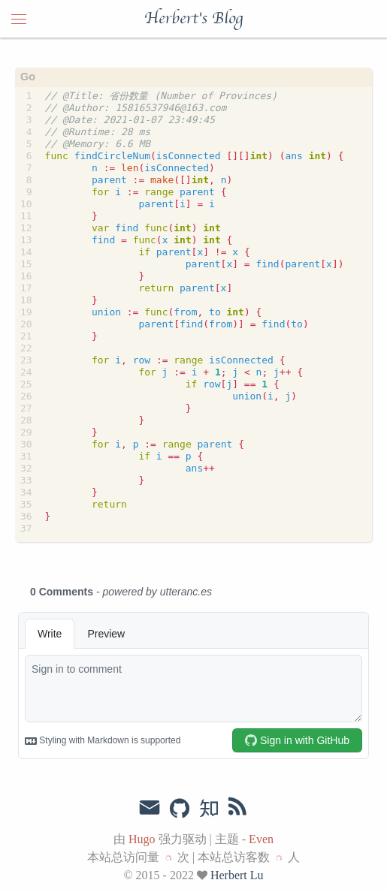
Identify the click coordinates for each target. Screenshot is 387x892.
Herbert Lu (237, 875)
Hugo (142, 839)
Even (261, 839)
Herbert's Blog (193, 19)
